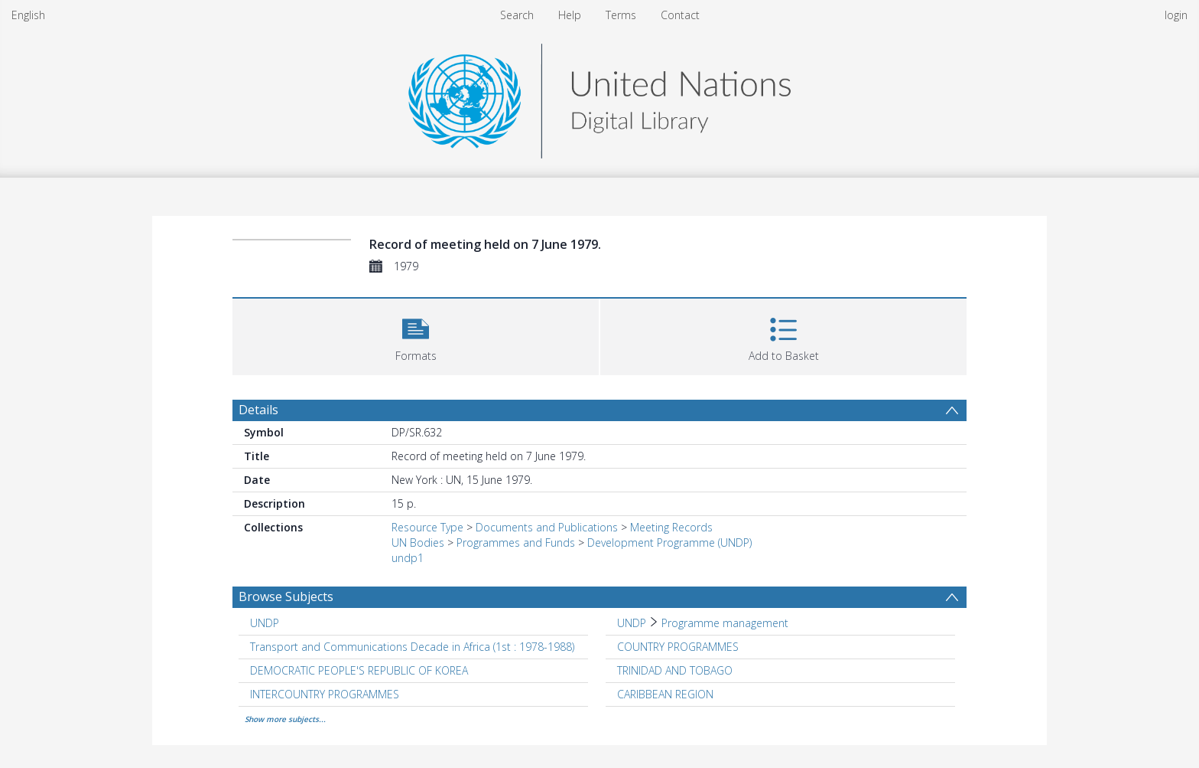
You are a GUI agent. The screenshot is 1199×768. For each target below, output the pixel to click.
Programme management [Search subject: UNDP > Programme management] (724, 623)
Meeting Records (671, 527)
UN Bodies (418, 542)
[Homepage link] (599, 97)
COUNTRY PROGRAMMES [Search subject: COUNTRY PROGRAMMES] (678, 646)
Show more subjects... (285, 719)
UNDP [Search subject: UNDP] (264, 623)
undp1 (408, 558)
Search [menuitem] (517, 15)
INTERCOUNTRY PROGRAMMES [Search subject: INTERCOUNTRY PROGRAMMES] (324, 694)
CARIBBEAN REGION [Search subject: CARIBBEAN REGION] (665, 694)
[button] (415, 335)
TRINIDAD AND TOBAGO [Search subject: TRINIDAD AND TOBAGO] (675, 670)
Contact (680, 15)
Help (569, 15)
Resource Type (427, 527)
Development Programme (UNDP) (669, 542)
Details (258, 409)
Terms (621, 15)
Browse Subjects (286, 596)
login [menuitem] (1176, 15)
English (28, 15)
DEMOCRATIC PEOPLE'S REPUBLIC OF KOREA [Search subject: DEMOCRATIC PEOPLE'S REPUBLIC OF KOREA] (359, 670)
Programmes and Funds (516, 542)
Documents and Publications (547, 527)
